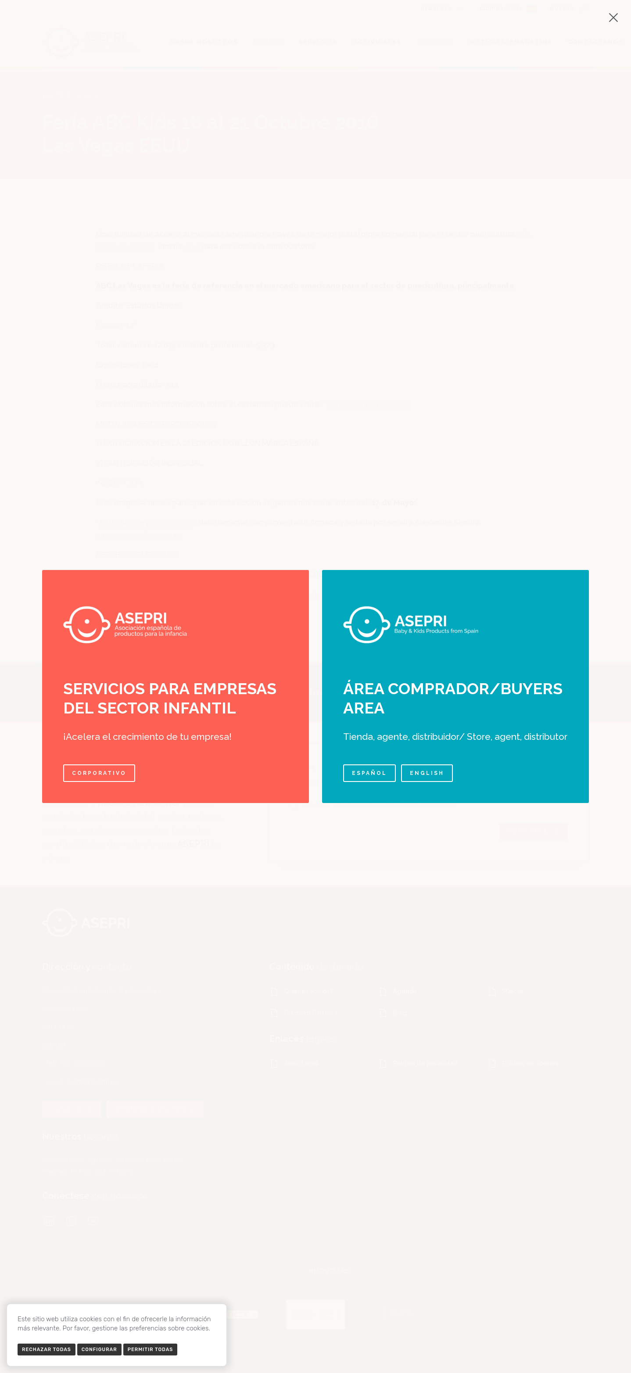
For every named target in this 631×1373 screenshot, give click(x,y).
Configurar (99, 1349)
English (427, 773)
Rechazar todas (46, 1349)
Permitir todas (150, 1349)
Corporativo (99, 773)
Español (369, 773)
